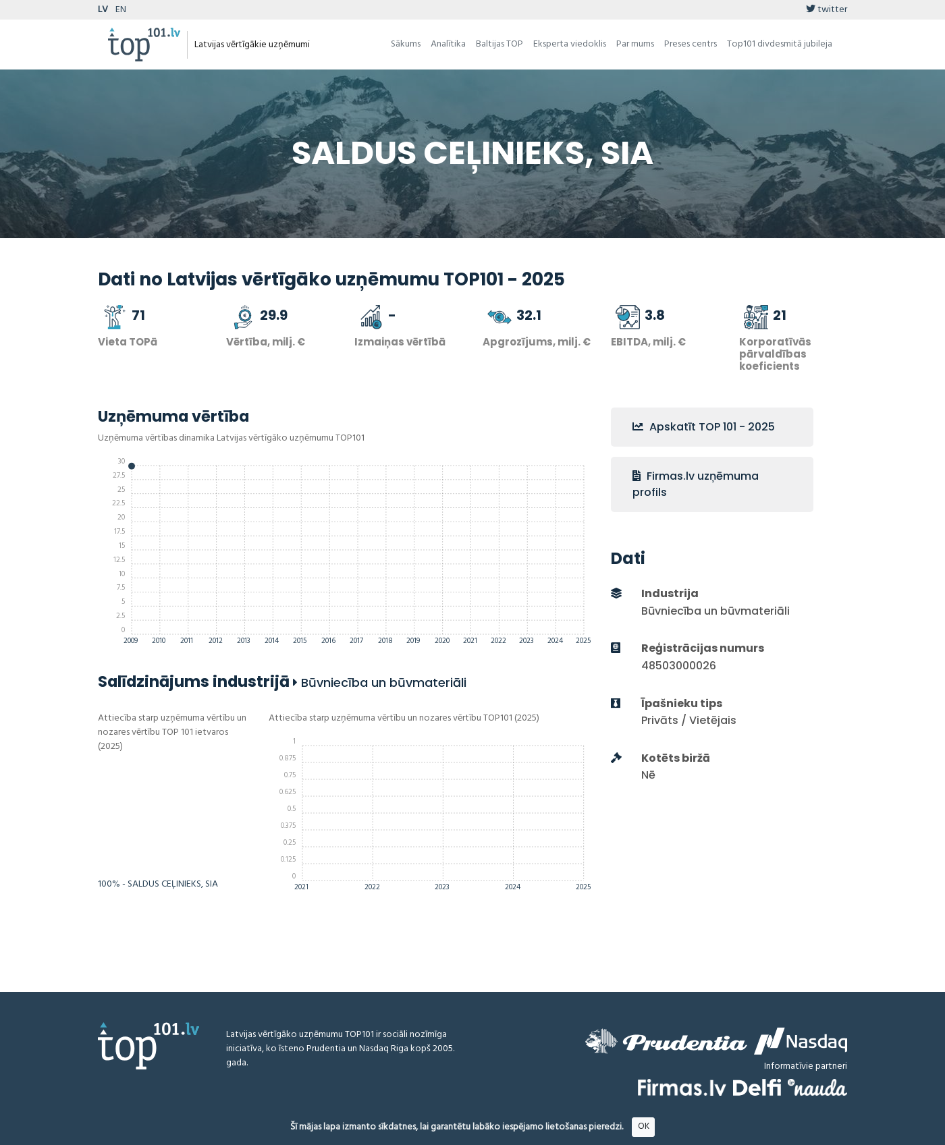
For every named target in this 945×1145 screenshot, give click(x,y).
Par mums (635, 44)
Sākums (406, 44)
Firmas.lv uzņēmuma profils (695, 484)
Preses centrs (690, 44)
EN (120, 10)
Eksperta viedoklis (569, 44)
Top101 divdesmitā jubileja (779, 44)
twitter (826, 10)
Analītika (448, 44)
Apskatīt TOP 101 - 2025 (703, 427)
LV (103, 10)
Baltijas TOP (499, 44)
